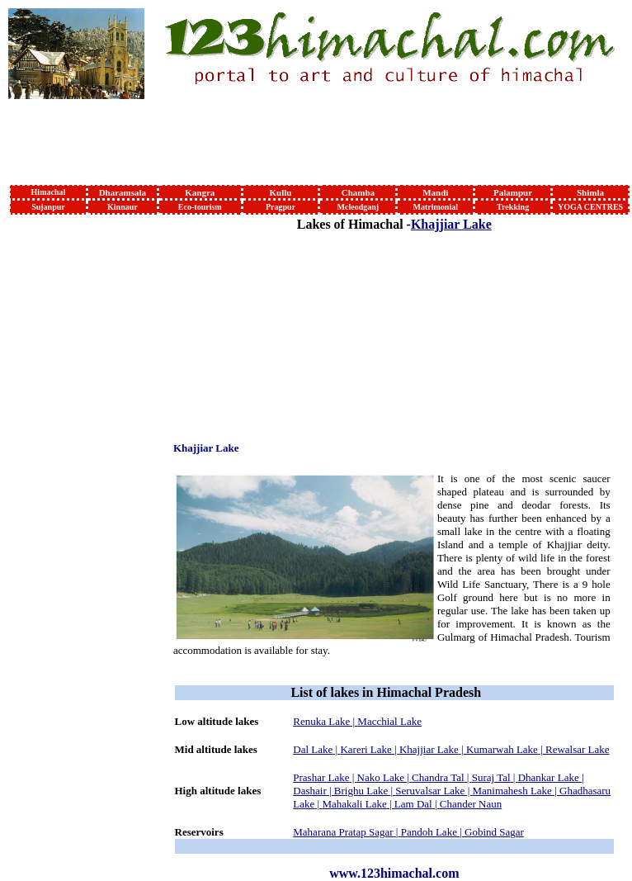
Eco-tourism (200, 206)
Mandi (435, 192)
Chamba (358, 192)
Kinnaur (122, 206)
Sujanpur (48, 206)
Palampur (512, 192)
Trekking (513, 206)
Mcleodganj (358, 206)
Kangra (200, 192)
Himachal (48, 192)
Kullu (281, 192)
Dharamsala (122, 192)
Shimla (590, 192)
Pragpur (280, 206)
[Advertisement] (64, 465)
